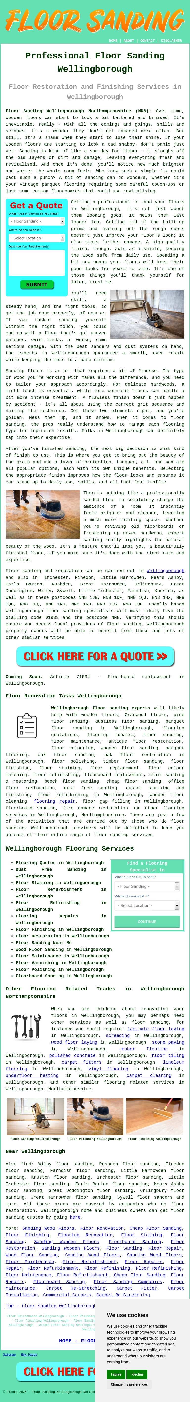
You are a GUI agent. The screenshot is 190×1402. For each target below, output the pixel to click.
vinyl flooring (108, 1069)
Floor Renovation (102, 1228)
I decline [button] (136, 1374)
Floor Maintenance (30, 1261)
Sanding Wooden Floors (66, 1241)
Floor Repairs (144, 1261)
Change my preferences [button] (129, 1384)
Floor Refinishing (107, 1268)
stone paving (168, 1042)
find (26, 1164)
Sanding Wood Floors (48, 1228)
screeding (118, 1035)
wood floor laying (74, 1042)
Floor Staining (141, 1235)
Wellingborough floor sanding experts (100, 708)
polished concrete (72, 1055)
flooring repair (54, 801)
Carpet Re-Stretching (75, 1288)
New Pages (29, 1355)
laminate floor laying (155, 1029)
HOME (113, 41)
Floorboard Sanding (135, 1241)
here (75, 1217)
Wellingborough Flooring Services (70, 849)
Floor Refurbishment (90, 1261)
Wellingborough (165, 570)
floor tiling (167, 1055)
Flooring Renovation (85, 1235)
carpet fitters (82, 1062)
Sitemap (9, 1355)
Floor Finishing (27, 1235)
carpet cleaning (149, 1075)
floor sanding (139, 721)
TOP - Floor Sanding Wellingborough (51, 1306)
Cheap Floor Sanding (156, 1228)
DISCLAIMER (171, 41)
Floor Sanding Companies (128, 1281)
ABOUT (129, 41)
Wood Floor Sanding (32, 1255)
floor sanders (155, 1197)
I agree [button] (116, 1374)
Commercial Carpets (67, 1295)
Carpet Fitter (137, 1288)
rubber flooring (143, 1049)
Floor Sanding (124, 1248)
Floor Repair (165, 1248)
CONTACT (147, 41)
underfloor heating (32, 1075)
